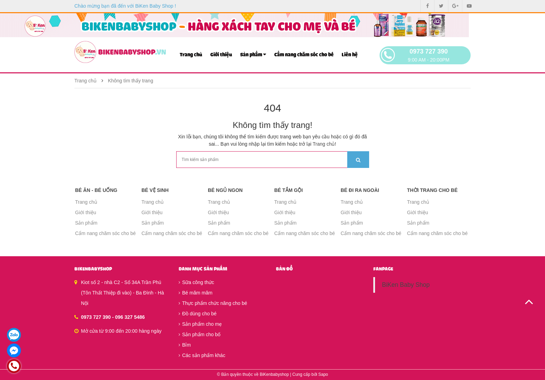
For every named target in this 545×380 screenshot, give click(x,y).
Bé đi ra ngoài (360, 190)
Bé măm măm (195, 293)
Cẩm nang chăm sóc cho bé (304, 54)
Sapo (323, 374)
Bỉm (185, 345)
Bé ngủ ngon (225, 190)
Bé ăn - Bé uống (96, 190)
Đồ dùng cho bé (198, 313)
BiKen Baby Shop (406, 284)
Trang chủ (191, 54)
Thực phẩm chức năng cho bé (213, 303)
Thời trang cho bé (432, 190)
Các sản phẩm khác (202, 355)
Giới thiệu (221, 54)
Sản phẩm (253, 54)
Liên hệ (350, 54)
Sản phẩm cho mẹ (200, 324)
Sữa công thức (196, 282)
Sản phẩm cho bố (199, 334)
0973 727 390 (428, 51)
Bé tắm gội (288, 190)
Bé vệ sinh (155, 190)
